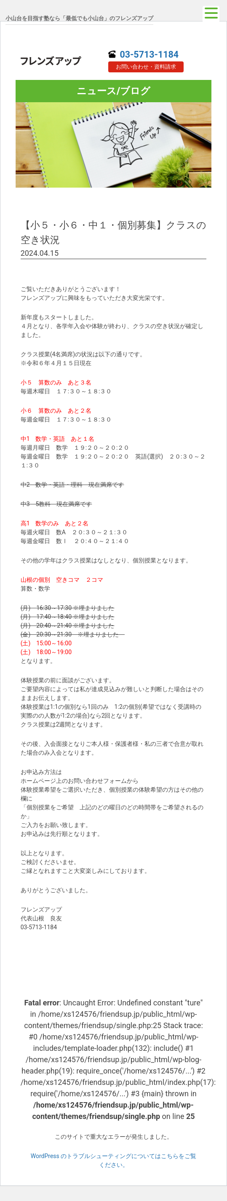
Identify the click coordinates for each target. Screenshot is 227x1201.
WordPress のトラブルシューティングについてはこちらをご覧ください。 (114, 1160)
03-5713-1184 (143, 54)
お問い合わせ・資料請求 (146, 67)
